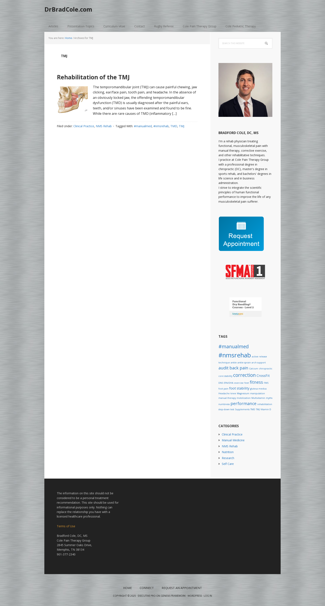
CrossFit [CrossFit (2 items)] (263, 375)
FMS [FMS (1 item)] (266, 382)
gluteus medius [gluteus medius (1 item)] (258, 388)
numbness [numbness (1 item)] (224, 404)
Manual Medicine (233, 440)
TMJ (181, 126)
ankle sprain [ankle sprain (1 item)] (244, 362)
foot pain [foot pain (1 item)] (223, 388)
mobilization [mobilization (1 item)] (244, 398)
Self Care (228, 464)
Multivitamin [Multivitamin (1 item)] (258, 398)
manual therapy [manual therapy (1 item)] (227, 398)
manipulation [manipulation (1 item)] (257, 393)
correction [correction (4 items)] (244, 375)
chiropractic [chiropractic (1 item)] (265, 368)
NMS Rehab (104, 126)
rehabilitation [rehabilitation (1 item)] (264, 404)
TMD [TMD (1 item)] (252, 409)
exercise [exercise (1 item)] (239, 382)
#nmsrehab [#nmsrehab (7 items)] (234, 355)
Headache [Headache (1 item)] (224, 393)
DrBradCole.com (75, 10)
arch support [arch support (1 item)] (259, 362)
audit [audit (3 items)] (223, 368)
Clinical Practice (83, 126)
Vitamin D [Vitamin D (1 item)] (266, 409)
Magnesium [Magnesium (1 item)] (243, 393)
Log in (208, 596)
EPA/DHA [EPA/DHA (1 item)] (228, 382)
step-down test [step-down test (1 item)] (226, 409)
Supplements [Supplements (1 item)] (242, 409)
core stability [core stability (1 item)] (225, 376)
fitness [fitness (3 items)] (256, 382)
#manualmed (143, 126)
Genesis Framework (173, 596)
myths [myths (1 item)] (269, 398)
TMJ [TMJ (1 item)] (258, 409)
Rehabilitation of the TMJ (111, 76)
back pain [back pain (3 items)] (238, 368)
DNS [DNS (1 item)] (220, 382)
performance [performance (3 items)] (243, 403)
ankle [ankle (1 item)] (234, 362)
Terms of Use (66, 526)
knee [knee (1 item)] (233, 393)
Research (228, 458)
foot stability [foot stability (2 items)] (239, 388)
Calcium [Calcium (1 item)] (253, 368)
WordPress (195, 596)
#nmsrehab (161, 126)
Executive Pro (147, 596)
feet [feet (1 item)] (246, 382)
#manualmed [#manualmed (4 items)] (233, 346)
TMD (173, 126)
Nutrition (228, 452)
